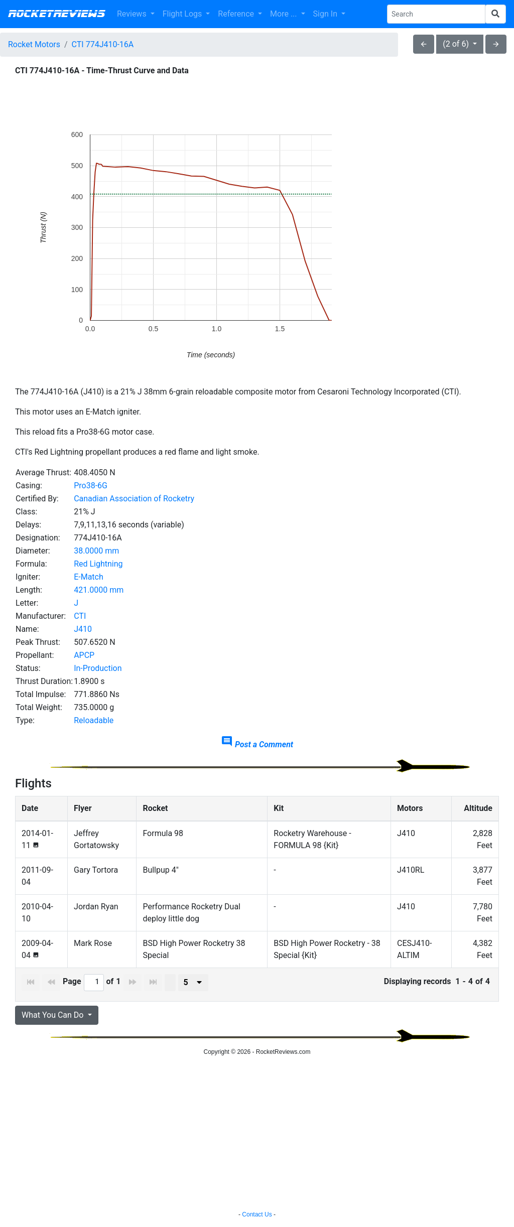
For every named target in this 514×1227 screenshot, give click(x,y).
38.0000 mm (96, 551)
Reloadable (93, 720)
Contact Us (257, 1214)
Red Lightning (98, 564)
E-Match (88, 577)
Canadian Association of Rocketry (134, 498)
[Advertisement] (257, 1134)
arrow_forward (496, 44)
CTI (80, 616)
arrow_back (424, 44)
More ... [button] (284, 14)
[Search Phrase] (436, 14)
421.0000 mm (98, 590)
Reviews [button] (133, 14)
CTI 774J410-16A (103, 44)
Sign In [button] (326, 14)
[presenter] (193, 982)
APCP (84, 655)
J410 (83, 629)
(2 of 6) (457, 44)
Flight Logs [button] (183, 14)
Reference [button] (237, 14)
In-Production (97, 668)
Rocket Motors (34, 44)
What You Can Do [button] (53, 1015)
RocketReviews (56, 14)
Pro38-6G (90, 485)
